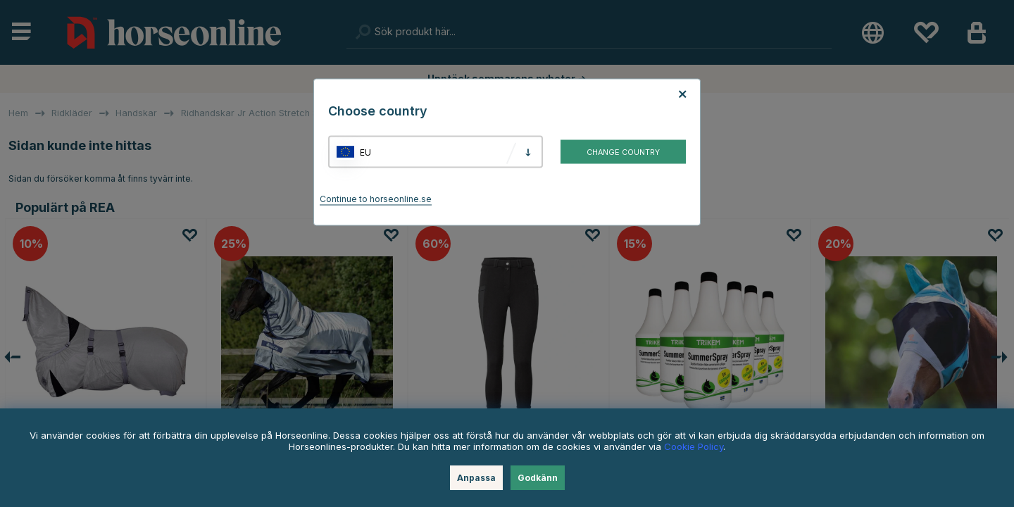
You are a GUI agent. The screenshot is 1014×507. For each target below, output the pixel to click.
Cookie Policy (693, 446)
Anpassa (476, 477)
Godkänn (538, 477)
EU (365, 151)
